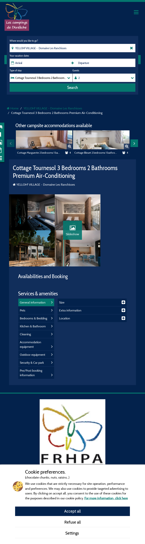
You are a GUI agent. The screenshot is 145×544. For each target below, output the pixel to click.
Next (134, 143)
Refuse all (72, 522)
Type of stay (16, 70)
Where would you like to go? (24, 40)
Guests (75, 70)
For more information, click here (106, 498)
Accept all (72, 511)
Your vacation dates (19, 55)
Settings (72, 533)
